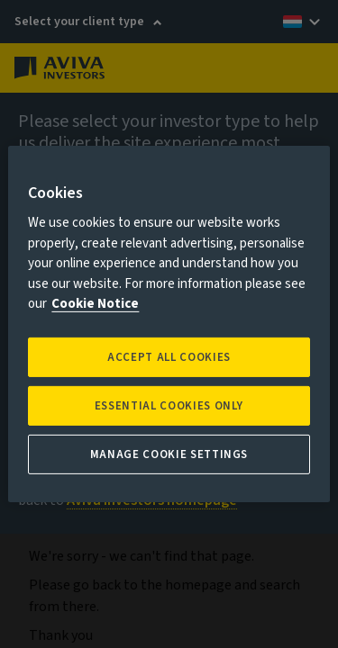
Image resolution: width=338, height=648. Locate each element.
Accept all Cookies (169, 357)
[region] (168, 324)
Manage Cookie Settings (169, 454)
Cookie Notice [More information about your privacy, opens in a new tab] (95, 303)
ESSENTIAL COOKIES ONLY (169, 406)
